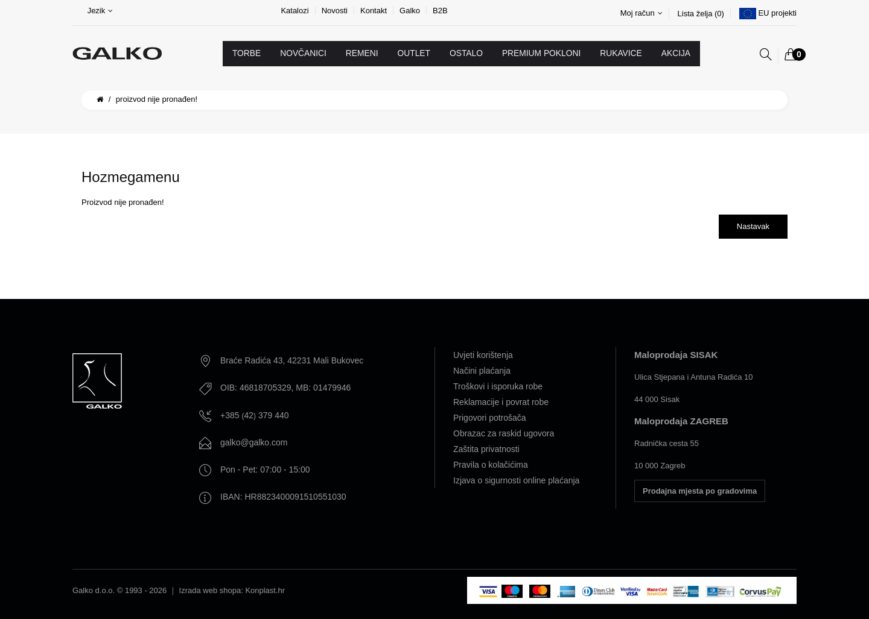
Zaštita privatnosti (486, 449)
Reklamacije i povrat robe (501, 402)
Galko (409, 10)
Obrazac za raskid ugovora (503, 433)
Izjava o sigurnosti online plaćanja (516, 480)
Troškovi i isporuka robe (498, 386)
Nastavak (753, 226)
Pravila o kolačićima (490, 465)
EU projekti (777, 12)
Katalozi (294, 10)
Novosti (335, 10)
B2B (440, 10)
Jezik (100, 10)
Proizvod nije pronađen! (156, 99)
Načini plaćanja (482, 370)
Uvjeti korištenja (483, 355)
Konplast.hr (265, 590)
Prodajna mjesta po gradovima (700, 490)
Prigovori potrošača (489, 418)
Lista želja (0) (701, 13)
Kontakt (373, 10)
